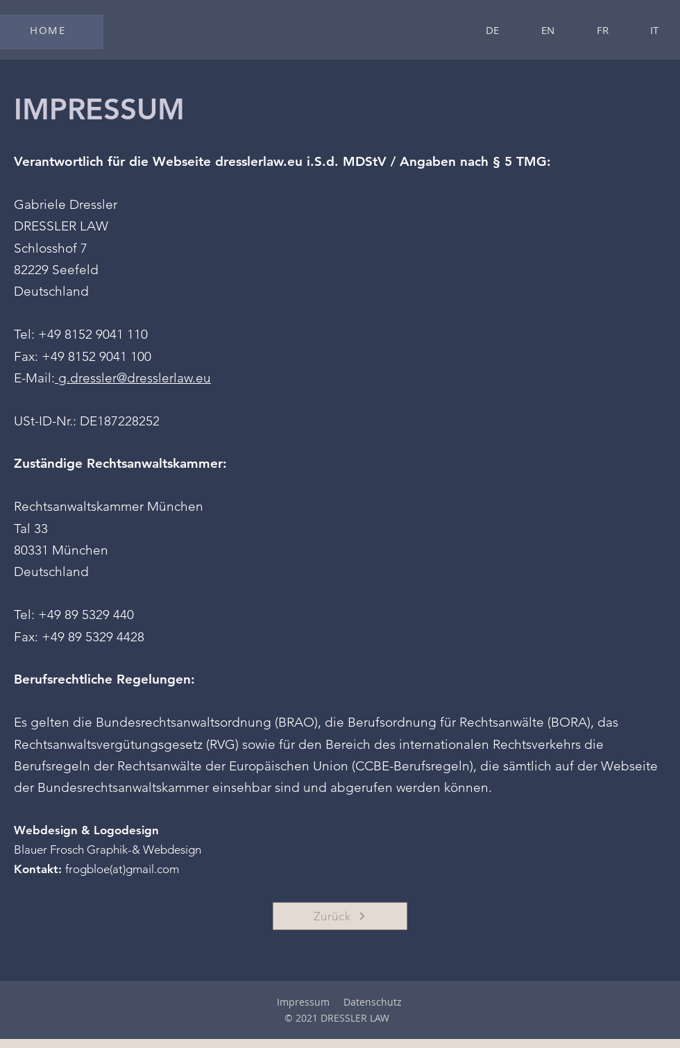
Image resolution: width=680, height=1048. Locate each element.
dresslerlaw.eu (259, 161)
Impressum (303, 1001)
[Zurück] (340, 916)
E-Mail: (34, 378)
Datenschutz (372, 1001)
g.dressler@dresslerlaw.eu (133, 378)
